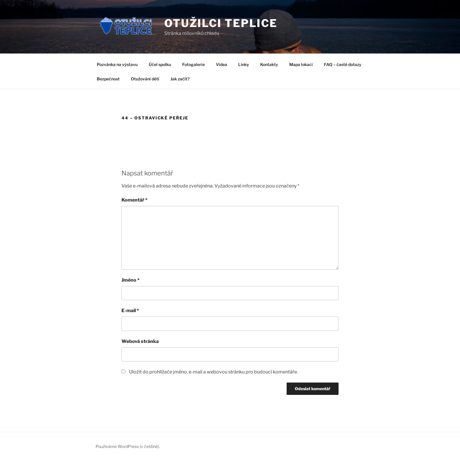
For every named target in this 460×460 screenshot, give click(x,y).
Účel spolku (160, 64)
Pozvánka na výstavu (117, 64)
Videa (221, 64)
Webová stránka (140, 341)
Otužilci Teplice (221, 23)
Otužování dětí (145, 78)
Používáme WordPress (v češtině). (128, 446)
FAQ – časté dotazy (342, 64)
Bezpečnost (108, 78)
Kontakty (269, 64)
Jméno (130, 280)
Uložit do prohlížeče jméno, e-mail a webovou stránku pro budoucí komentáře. (213, 372)
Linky (243, 64)
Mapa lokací (301, 64)
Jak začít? (180, 78)
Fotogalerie (193, 64)
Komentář (134, 200)
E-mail (130, 310)
